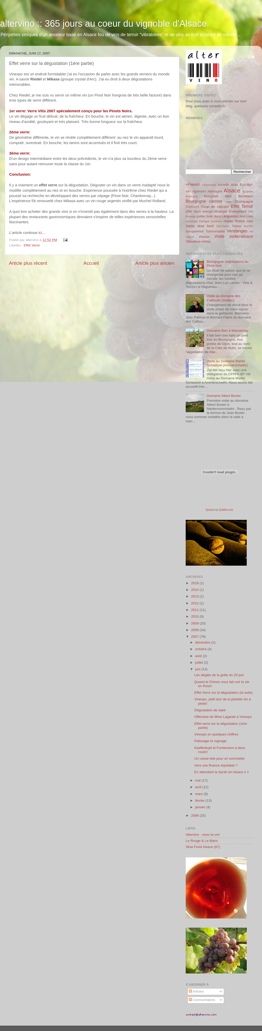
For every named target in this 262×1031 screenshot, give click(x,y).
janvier (200, 807)
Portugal (204, 221)
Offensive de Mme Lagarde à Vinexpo (223, 717)
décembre (203, 642)
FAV (250, 211)
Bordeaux (245, 196)
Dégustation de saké (210, 710)
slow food (205, 226)
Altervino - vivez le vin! (203, 835)
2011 (195, 610)
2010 (195, 616)
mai (198, 780)
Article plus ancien (154, 263)
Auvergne (191, 196)
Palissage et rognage (210, 741)
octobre (201, 649)
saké (249, 221)
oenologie (192, 221)
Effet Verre (32, 245)
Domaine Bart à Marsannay (227, 330)
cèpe (228, 201)
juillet (199, 662)
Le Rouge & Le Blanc (202, 841)
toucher (248, 226)
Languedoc (230, 216)
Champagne (243, 201)
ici (40, 233)
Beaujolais (211, 196)
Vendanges (237, 231)
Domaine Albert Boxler (224, 396)
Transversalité (215, 231)
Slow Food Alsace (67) (203, 847)
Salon (190, 226)
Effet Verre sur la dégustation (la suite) (223, 692)
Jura (217, 216)
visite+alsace (241, 236)
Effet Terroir (242, 206)
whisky (206, 241)
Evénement (237, 211)
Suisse (236, 226)
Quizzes (210, 509)
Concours (192, 206)
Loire (249, 216)
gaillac (201, 216)
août (199, 656)
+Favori (192, 184)
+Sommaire (209, 184)
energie (207, 211)
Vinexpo (204, 237)
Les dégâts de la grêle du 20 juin (219, 675)
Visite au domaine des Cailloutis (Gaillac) (223, 298)
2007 (195, 636)
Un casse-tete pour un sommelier (219, 758)
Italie (209, 216)
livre (242, 216)
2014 (195, 590)
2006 (195, 815)
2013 (195, 596)
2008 (195, 630)
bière (228, 196)
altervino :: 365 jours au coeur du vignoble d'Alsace (103, 23)
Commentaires (202, 1000)
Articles (196, 991)
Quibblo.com (226, 509)
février (200, 800)
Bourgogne (196, 201)
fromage (191, 216)
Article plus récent (28, 263)
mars (199, 794)
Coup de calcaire (215, 206)
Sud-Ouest (222, 226)
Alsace (232, 190)
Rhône (240, 221)
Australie (247, 191)
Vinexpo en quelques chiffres (216, 734)
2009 (195, 623)
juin (198, 669)
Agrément (199, 191)
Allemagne (214, 191)
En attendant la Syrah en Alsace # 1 (221, 772)
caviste (215, 201)
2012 (195, 603)
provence (216, 221)
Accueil (91, 263)
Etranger (220, 211)
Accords (223, 185)
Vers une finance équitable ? (216, 765)
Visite (219, 236)
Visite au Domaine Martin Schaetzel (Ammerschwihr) (227, 363)
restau (228, 221)
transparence (195, 231)
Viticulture (193, 241)
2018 (195, 583)
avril (198, 787)
